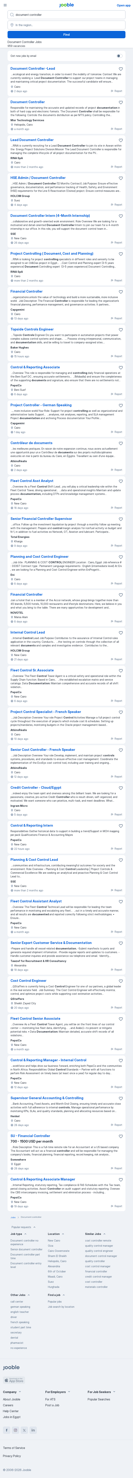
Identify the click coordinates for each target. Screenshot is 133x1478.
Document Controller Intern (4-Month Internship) (50, 216)
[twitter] (24, 1430)
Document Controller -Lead (32, 68)
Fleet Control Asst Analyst (31, 481)
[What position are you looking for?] (66, 14)
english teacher (19, 1311)
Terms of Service (14, 1448)
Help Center (11, 1411)
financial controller (96, 1271)
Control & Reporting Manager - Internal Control (48, 1060)
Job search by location (61, 1306)
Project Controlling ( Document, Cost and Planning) (51, 253)
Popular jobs (55, 1301)
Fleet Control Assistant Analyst (36, 901)
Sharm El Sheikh (57, 1256)
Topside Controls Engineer (32, 329)
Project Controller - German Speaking (41, 405)
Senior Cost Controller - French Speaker (42, 750)
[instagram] (15, 1430)
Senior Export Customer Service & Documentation (51, 943)
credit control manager (98, 1276)
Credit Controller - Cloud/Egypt (35, 787)
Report (116, 91)
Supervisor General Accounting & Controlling (46, 1098)
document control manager (101, 1256)
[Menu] (5, 5)
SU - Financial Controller (30, 1136)
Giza (50, 1245)
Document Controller (27, 102)
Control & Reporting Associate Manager (42, 1179)
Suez (51, 1281)
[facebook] (6, 1430)
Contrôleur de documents (31, 443)
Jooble (26, 1470)
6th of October (57, 1271)
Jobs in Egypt (11, 1417)
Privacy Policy (12, 1456)
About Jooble (11, 1399)
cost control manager (97, 1266)
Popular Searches (99, 1399)
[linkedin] (33, 1430)
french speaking (19, 1322)
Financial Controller (26, 291)
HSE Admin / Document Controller (38, 178)
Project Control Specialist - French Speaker (45, 712)
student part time (20, 1327)
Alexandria (54, 1266)
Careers (8, 1405)
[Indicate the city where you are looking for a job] (66, 25)
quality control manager (99, 1245)
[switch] (119, 56)
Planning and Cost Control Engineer (39, 557)
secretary (16, 1332)
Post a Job (52, 1405)
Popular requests (24, 1227)
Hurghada (53, 1286)
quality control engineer (99, 1250)
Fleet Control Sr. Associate (32, 670)
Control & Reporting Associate (35, 367)
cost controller (93, 1281)
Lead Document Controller (32, 140)
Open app (124, 5)
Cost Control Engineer (28, 981)
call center (16, 1301)
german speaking (20, 1306)
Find (66, 34)
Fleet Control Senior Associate (35, 1018)
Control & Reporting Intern (31, 825)
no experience (18, 1347)
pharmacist (16, 1342)
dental (14, 1337)
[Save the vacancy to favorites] (121, 69)
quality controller (95, 1261)
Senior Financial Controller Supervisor (41, 519)
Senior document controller (26, 1249)
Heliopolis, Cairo (57, 1261)
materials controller (96, 1286)
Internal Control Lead (27, 632)
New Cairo (54, 1240)
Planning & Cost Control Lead (34, 860)
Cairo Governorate (58, 1250)
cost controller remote (98, 1240)
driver (13, 1317)
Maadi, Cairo (55, 1276)
